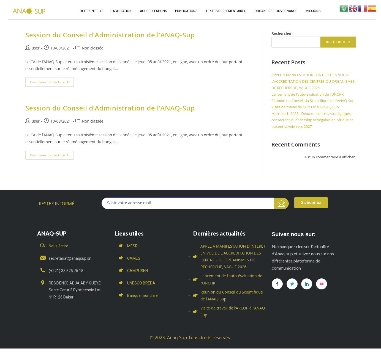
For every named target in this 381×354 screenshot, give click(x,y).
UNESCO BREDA (141, 283)
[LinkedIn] (306, 283)
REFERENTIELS (91, 11)
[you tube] (321, 283)
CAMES (133, 258)
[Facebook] (277, 283)
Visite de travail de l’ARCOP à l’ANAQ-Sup (305, 106)
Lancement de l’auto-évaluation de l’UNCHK (307, 94)
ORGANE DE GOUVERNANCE (275, 11)
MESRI (132, 246)
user (36, 48)
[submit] (281, 203)
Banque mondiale (142, 295)
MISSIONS (313, 11)
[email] (187, 203)
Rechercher (281, 33)
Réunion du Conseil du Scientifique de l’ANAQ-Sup (313, 100)
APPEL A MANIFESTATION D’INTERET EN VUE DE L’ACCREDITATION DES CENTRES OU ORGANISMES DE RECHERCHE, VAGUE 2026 (313, 81)
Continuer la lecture (52, 81)
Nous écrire (58, 246)
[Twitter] (292, 283)
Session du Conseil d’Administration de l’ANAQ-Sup (110, 34)
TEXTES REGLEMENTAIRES (226, 11)
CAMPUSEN (137, 271)
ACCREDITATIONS (153, 11)
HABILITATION (121, 11)
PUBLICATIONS (186, 11)
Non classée (92, 48)
